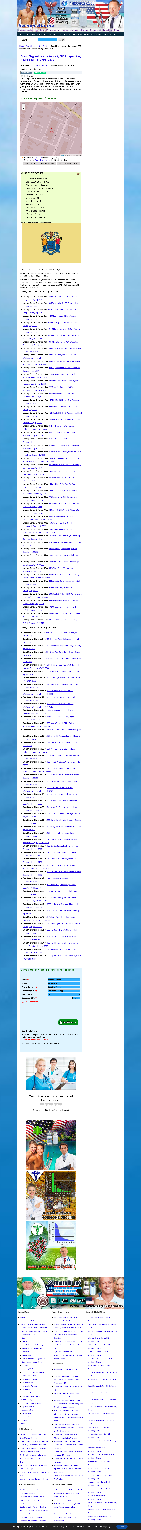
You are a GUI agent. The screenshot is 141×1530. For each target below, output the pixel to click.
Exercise (25, 1341)
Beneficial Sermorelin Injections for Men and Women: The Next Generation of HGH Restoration (68, 1427)
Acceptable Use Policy (30, 1410)
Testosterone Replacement (32, 1396)
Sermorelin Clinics (29, 1334)
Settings (104, 1527)
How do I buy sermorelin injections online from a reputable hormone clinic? (67, 1506)
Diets (24, 1338)
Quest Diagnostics (42, 160)
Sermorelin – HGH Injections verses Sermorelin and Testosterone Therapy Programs (68, 1444)
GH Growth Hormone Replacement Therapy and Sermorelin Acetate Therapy (33, 1458)
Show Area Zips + (48, 163)
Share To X (26, 73)
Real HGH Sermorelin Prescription (67, 1400)
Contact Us (107, 34)
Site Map (115, 34)
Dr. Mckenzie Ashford (38, 65)
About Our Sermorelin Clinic (92, 34)
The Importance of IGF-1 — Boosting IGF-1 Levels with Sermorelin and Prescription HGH (67, 1379)
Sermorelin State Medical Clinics (36, 34)
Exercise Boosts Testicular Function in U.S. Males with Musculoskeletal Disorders (68, 1334)
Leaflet (62, 155)
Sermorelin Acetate (29, 1376)
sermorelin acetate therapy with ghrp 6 (34, 1479)
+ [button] (23, 105)
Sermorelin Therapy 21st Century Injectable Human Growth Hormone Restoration (67, 1468)
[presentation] (37, 1011)
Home (22, 34)
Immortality (26, 1355)
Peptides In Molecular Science (33, 1372)
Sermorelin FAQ (77, 34)
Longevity (25, 1365)
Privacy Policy (27, 1413)
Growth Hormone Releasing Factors (35, 1345)
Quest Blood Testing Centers (37, 46)
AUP (73, 1527)
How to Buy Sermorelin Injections (59, 34)
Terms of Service (52, 1527)
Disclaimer (41, 1527)
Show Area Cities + (31, 163)
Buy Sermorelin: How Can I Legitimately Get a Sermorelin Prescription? (65, 1517)
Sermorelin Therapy (29, 1386)
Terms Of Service (28, 1417)
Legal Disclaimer (28, 1406)
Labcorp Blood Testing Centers (33, 1358)
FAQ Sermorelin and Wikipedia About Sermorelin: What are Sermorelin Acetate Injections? (68, 1493)
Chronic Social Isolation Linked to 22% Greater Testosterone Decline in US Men (68, 1344)
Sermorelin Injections (30, 1379)
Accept (122, 1527)
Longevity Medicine (29, 1369)
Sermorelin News (28, 1382)
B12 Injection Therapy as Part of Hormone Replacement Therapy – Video (33, 1500)
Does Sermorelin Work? (63, 1500)
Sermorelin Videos (29, 1389)
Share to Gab (40, 73)
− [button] (23, 108)
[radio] (42, 1104)
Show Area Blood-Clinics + (68, 163)
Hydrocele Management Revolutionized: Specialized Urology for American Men (69, 1355)
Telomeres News (28, 1393)
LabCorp (38, 157)
